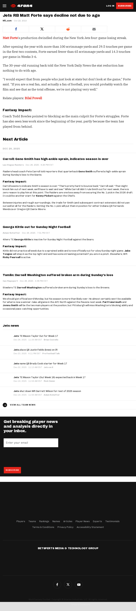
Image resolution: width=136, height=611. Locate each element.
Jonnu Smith (10, 305)
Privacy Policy (65, 527)
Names (56, 521)
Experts (97, 521)
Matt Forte (10, 38)
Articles (67, 521)
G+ (78, 584)
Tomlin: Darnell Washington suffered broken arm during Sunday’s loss (58, 275)
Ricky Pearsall (11, 257)
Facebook (57, 584)
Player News (83, 521)
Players (20, 521)
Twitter (68, 584)
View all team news (23, 405)
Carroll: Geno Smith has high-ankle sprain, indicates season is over (55, 159)
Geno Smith (85, 171)
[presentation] (31, 457)
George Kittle (22, 239)
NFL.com (7, 20)
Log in (110, 6)
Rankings (44, 521)
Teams (32, 521)
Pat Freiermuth (112, 302)
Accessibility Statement (90, 527)
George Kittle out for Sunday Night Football (37, 227)
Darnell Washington (29, 287)
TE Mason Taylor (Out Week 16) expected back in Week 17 (50, 377)
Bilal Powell (33, 98)
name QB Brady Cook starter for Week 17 (40, 363)
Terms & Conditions (43, 527)
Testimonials (112, 521)
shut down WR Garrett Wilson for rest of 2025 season (47, 391)
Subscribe (124, 6)
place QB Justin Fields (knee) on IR (36, 349)
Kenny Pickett (44, 195)
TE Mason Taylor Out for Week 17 (36, 336)
